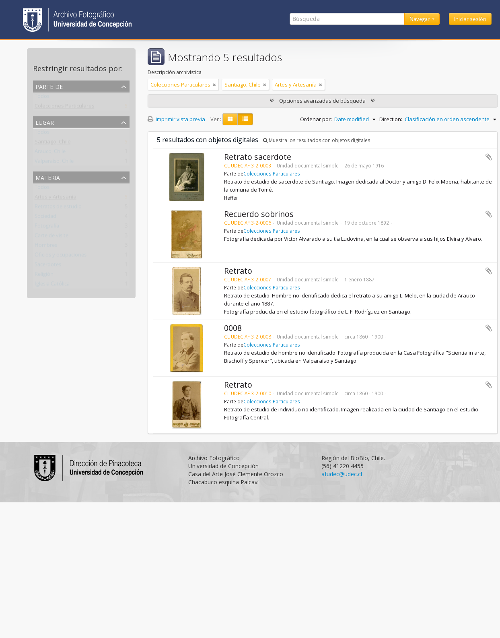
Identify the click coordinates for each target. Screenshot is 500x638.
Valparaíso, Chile (54, 162)
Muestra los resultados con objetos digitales (316, 140)
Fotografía (47, 227)
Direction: (390, 119)
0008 (233, 327)
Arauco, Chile (50, 153)
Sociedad (45, 217)
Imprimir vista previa (176, 119)
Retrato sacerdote (257, 156)
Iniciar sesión (470, 19)
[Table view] (245, 119)
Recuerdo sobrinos (259, 214)
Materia (47, 176)
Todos (42, 97)
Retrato (238, 270)
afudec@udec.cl (341, 474)
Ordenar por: (316, 119)
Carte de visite (51, 237)
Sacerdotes (48, 266)
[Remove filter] (214, 85)
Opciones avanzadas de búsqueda (322, 100)
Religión (44, 275)
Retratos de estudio (58, 208)
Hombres (46, 246)
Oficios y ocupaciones (60, 256)
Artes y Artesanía (55, 198)
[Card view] (230, 119)
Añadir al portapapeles (489, 157)
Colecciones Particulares (65, 107)
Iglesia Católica (52, 285)
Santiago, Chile (53, 143)
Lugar (44, 121)
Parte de (49, 86)
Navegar (420, 19)
